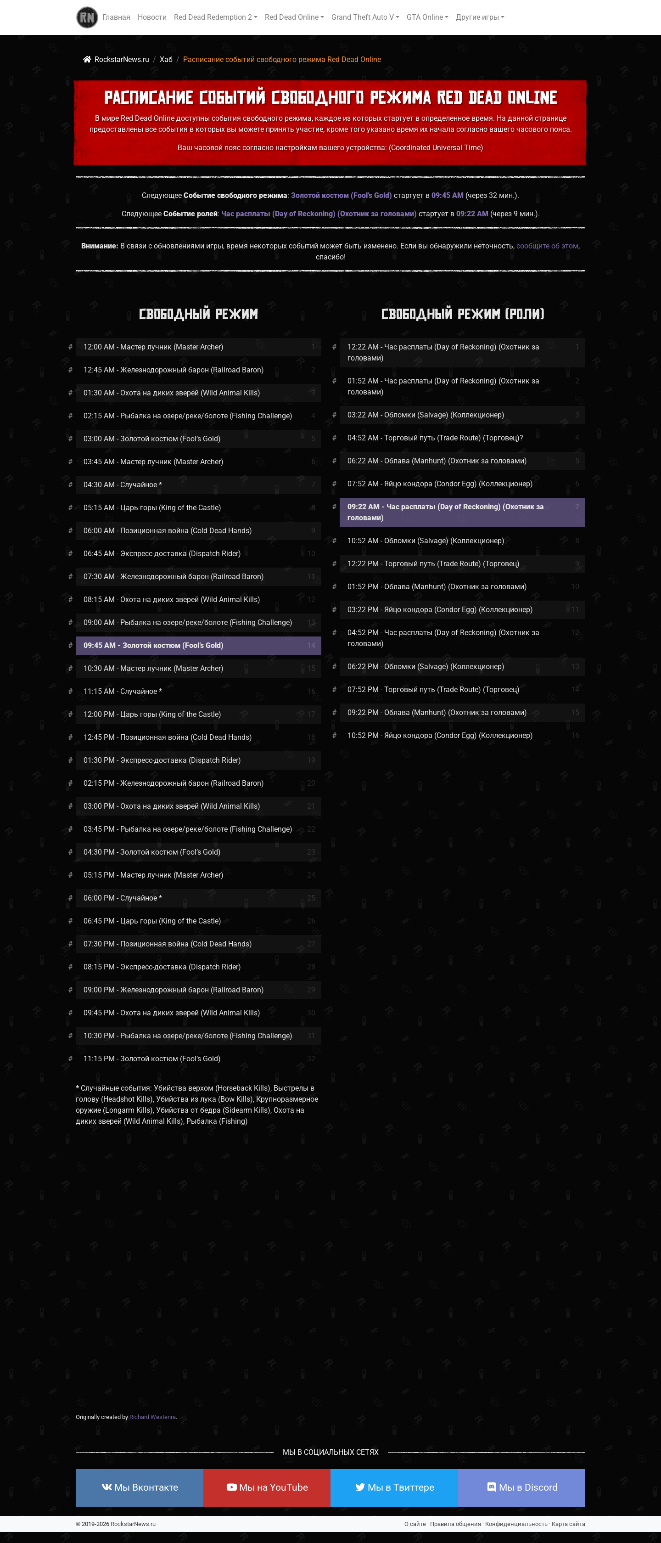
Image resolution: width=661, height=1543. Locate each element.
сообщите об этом (547, 246)
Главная (116, 17)
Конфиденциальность (516, 1523)
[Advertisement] (330, 1283)
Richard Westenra (152, 1416)
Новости (152, 17)
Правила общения (455, 1523)
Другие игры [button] (477, 17)
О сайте (415, 1523)
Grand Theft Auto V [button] (362, 17)
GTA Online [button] (425, 17)
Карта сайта (568, 1523)
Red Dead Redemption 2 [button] (213, 17)
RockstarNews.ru (133, 1523)
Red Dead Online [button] (292, 17)
